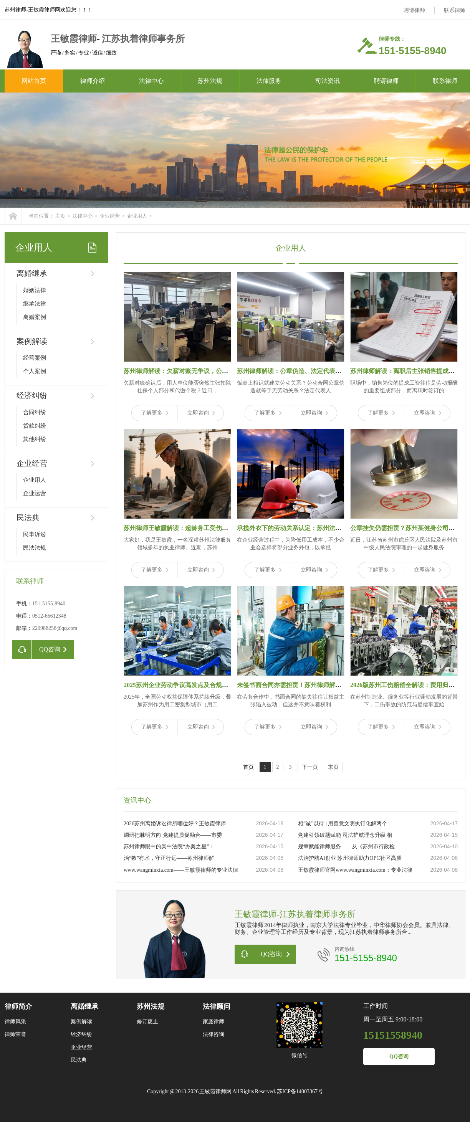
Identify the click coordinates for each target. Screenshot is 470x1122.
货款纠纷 (34, 426)
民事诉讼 (34, 534)
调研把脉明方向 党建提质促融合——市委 (173, 835)
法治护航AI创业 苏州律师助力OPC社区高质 (350, 858)
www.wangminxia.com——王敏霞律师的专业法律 (181, 870)
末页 (333, 767)
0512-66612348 (49, 616)
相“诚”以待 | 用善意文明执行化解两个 (342, 823)
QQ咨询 (399, 1056)
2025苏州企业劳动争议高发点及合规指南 (179, 685)
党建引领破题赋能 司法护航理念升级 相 (345, 835)
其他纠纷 (34, 439)
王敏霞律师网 (215, 1091)
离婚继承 (32, 273)
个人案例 (34, 371)
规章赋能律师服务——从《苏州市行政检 (346, 846)
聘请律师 (414, 10)
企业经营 (110, 216)
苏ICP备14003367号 (300, 1091)
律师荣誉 (15, 1034)
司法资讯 (327, 81)
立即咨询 (201, 413)
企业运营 (34, 493)
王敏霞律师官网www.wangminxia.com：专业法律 (355, 870)
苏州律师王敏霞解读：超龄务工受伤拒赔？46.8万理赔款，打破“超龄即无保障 (229, 528)
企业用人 (137, 216)
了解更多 (154, 413)
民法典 (28, 517)
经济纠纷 (32, 395)
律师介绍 (92, 81)
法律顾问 (216, 1006)
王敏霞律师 (74, 39)
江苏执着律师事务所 (143, 39)
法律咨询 (213, 1034)
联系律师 (454, 10)
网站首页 (34, 81)
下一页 (310, 767)
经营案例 (34, 358)
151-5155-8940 (48, 603)
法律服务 (269, 81)
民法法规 (34, 548)
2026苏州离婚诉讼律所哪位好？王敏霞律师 (175, 823)
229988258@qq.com (55, 628)
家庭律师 (213, 1022)
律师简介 (18, 1006)
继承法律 (34, 304)
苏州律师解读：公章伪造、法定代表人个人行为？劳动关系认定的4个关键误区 (343, 371)
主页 (60, 216)
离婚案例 (34, 317)
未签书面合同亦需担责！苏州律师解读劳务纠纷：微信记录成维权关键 (332, 685)
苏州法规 (210, 81)
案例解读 (32, 341)
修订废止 (147, 1022)
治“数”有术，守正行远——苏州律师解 (169, 858)
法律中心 (151, 81)
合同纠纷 (34, 412)
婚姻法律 (34, 290)
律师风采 (15, 1022)
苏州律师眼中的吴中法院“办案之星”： (169, 846)
